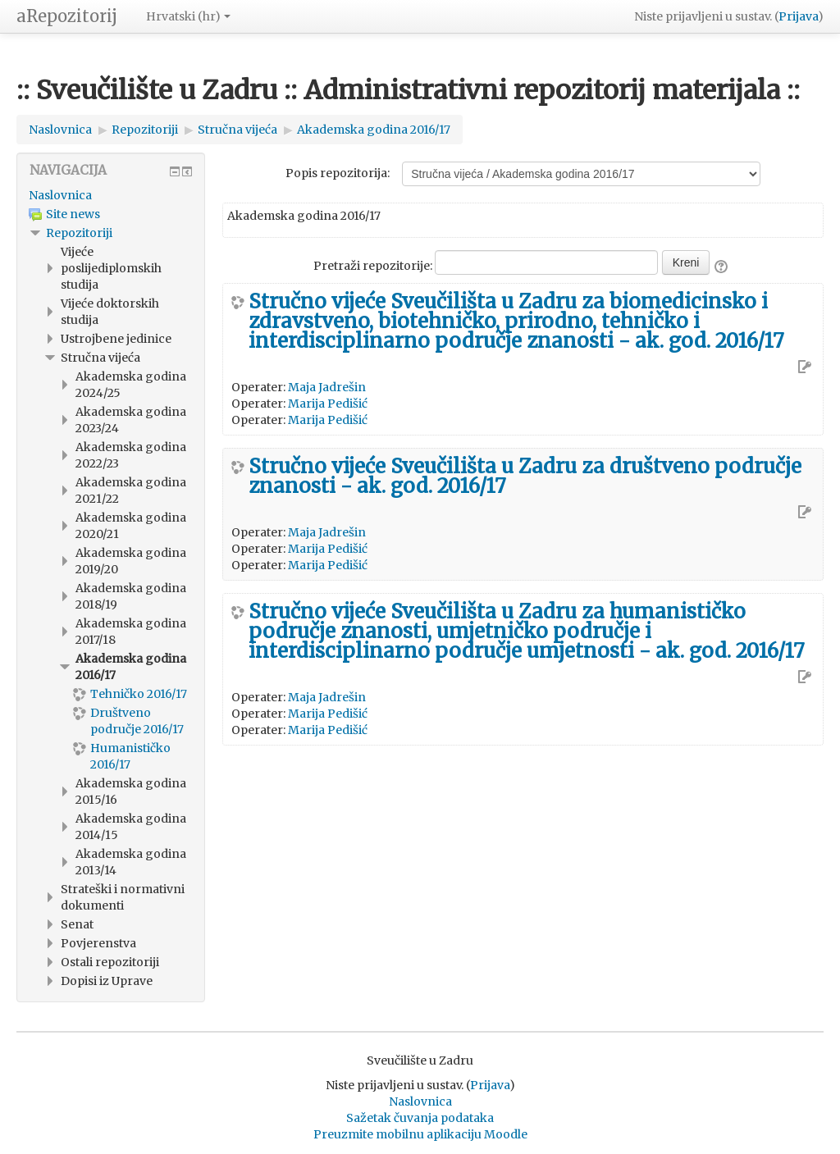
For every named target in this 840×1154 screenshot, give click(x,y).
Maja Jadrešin (327, 387)
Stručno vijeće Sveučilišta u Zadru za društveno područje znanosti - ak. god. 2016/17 (525, 476)
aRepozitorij (66, 16)
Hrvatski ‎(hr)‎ (188, 16)
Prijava (798, 16)
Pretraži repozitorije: (374, 265)
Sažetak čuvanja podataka (420, 1118)
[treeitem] (111, 195)
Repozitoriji (79, 233)
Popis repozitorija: (337, 173)
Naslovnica (60, 195)
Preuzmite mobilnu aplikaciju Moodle (420, 1134)
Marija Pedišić (328, 403)
